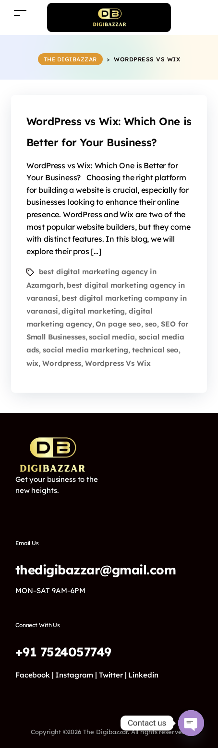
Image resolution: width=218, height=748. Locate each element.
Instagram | (76, 674)
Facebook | (34, 674)
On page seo (118, 323)
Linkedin (143, 674)
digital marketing (93, 311)
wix (32, 363)
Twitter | (113, 674)
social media (111, 336)
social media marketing (85, 349)
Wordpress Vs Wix (118, 363)
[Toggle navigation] (20, 13)
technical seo (155, 349)
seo (151, 323)
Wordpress (61, 363)
